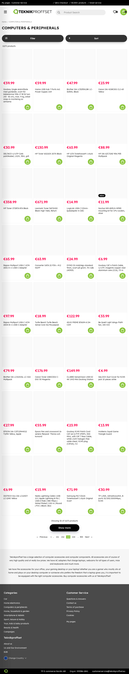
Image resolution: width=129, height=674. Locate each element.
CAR (5, 599)
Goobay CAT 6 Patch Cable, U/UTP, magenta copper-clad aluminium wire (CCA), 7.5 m (111, 267)
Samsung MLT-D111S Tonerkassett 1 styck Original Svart (80, 498)
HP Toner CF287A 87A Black (15, 208)
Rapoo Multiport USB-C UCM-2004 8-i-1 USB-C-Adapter (16, 323)
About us (8, 644)
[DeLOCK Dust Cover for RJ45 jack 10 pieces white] (112, 352)
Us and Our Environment (15, 648)
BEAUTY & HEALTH (11, 627)
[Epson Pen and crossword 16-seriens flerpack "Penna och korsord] (49, 407)
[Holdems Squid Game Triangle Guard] (112, 407)
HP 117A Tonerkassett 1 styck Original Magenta (80, 154)
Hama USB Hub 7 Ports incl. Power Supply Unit (47, 90)
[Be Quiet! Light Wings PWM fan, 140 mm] (112, 297)
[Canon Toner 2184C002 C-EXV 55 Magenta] (49, 352)
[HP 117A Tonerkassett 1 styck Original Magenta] (80, 129)
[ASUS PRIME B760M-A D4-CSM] (80, 297)
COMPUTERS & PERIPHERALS (20, 22)
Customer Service (19, 3)
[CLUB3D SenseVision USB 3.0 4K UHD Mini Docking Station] (80, 352)
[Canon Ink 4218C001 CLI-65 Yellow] (112, 64)
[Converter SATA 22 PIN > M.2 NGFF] (49, 240)
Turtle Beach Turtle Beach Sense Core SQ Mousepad (47, 323)
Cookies (70, 615)
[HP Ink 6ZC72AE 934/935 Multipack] (112, 129)
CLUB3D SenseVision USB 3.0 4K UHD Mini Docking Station (80, 378)
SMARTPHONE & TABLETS (14, 615)
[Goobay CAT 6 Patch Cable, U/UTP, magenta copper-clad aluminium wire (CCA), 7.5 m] (112, 240)
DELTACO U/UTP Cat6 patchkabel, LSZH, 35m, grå (16, 154)
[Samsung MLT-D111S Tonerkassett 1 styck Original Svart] (80, 471)
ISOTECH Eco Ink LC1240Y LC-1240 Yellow (15, 497)
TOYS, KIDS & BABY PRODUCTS (16, 623)
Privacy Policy (73, 611)
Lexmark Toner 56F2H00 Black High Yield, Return (46, 209)
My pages (6, 3)
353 (81, 537)
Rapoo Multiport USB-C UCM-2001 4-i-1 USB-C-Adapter (16, 266)
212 (62, 537)
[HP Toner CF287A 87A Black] (17, 183)
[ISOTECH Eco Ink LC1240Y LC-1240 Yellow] (17, 471)
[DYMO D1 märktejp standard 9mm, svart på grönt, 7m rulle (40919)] (80, 240)
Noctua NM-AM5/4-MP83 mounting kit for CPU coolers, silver (111, 210)
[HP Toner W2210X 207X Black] (49, 129)
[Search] (81, 12)
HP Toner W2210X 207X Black (48, 153)
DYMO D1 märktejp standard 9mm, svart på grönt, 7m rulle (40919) (80, 267)
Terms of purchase (75, 607)
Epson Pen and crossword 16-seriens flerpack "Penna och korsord (48, 434)
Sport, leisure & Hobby (14, 619)
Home (4, 22)
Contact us (71, 603)
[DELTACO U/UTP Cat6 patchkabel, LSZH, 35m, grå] (17, 129)
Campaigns (9, 632)
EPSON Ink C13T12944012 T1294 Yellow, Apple (15, 432)
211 (57, 537)
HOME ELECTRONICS (12, 603)
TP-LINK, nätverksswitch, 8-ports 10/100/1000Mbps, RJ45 (111, 498)
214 (73, 537)
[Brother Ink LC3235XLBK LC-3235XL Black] (80, 64)
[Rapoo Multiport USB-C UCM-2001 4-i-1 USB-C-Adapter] (17, 240)
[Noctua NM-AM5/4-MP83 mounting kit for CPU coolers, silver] (112, 183)
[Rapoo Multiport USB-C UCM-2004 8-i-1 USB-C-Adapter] (17, 297)
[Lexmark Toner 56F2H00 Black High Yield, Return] (49, 183)
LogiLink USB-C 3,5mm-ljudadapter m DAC (77, 209)
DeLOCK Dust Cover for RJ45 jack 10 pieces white (111, 378)
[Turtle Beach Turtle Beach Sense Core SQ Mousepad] (49, 297)
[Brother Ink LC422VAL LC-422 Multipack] (17, 352)
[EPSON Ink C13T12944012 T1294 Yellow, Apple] (17, 407)
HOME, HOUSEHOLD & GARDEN (16, 611)
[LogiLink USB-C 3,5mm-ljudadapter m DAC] (80, 183)
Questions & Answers (76, 599)
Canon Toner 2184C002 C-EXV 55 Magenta (47, 378)
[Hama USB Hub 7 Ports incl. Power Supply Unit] (49, 64)
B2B (6, 652)
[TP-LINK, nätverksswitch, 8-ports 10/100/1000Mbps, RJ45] (112, 471)
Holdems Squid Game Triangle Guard (108, 432)
